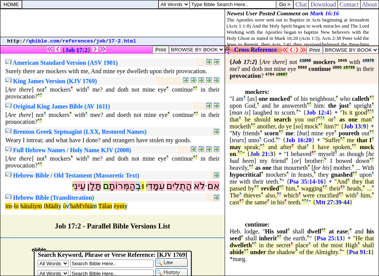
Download (323, 4)
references (78, 41)
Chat (301, 4)
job (101, 41)
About (370, 4)
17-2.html (122, 41)
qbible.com (44, 41)
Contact (349, 4)
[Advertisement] (112, 23)
